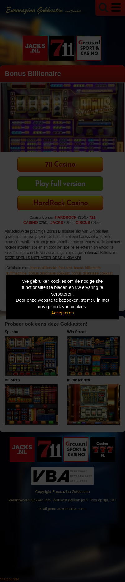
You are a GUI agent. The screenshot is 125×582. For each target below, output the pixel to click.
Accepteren (62, 313)
